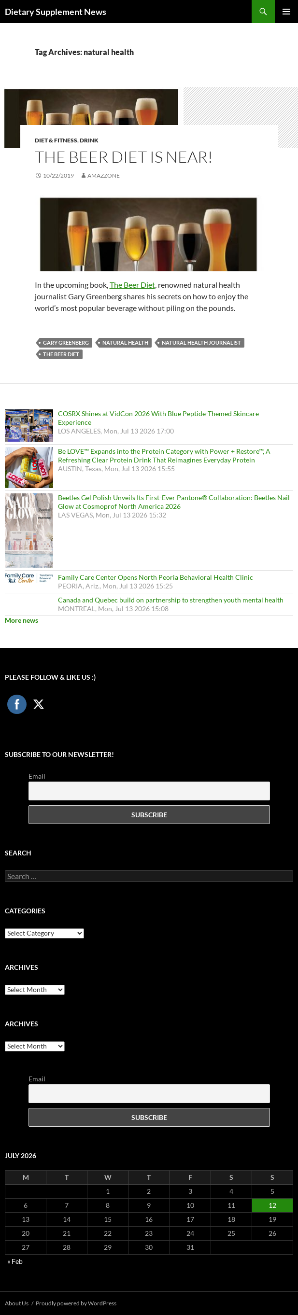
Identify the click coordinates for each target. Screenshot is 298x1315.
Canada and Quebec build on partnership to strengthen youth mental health (171, 600)
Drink (89, 140)
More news (21, 620)
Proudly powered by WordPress (76, 1303)
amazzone (103, 175)
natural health (125, 342)
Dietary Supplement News (55, 11)
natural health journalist (201, 342)
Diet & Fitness (56, 140)
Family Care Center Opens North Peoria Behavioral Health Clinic (155, 577)
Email (36, 776)
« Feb (15, 1261)
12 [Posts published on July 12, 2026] (272, 1205)
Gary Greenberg (66, 342)
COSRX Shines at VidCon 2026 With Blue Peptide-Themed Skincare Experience (158, 417)
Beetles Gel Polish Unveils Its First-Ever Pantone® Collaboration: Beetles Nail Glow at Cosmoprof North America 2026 (174, 501)
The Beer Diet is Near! (124, 157)
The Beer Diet (132, 284)
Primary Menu (286, 11)
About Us (16, 1303)
